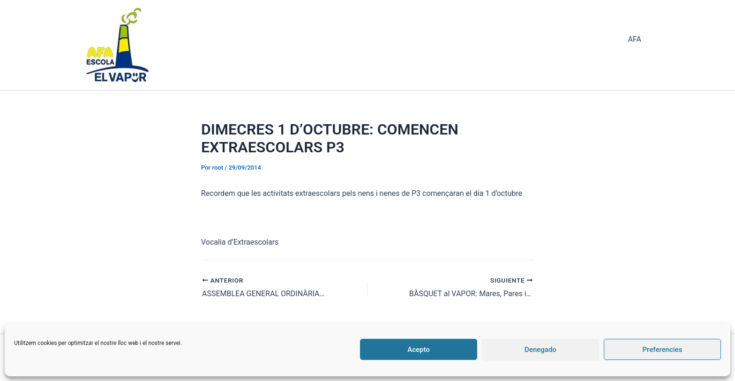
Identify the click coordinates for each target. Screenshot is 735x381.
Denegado (540, 349)
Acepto (418, 349)
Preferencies (662, 349)
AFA (634, 39)
